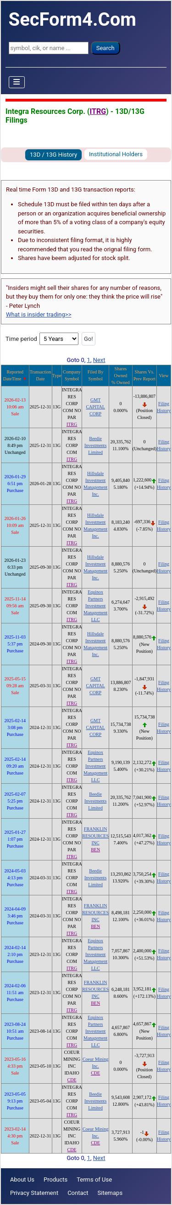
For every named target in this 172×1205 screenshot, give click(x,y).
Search (105, 48)
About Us (22, 1179)
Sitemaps (110, 1192)
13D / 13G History (53, 154)
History (164, 410)
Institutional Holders (116, 154)
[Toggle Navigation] (17, 82)
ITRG (98, 111)
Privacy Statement (34, 1192)
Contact (77, 1192)
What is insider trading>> (38, 314)
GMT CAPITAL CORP (95, 406)
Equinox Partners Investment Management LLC (95, 605)
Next (99, 359)
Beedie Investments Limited (95, 445)
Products (55, 1179)
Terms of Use (94, 1179)
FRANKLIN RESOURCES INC (95, 835)
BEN (95, 849)
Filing (163, 403)
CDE (72, 1079)
